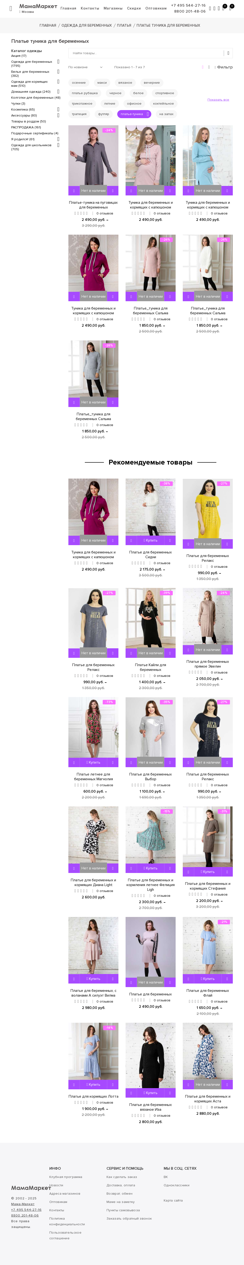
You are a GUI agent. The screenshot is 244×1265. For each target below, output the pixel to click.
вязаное (125, 83)
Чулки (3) (18, 104)
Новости (56, 1185)
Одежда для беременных (86, 25)
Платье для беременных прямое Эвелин (208, 664)
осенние (79, 83)
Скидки (135, 8)
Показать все (218, 100)
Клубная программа (65, 1177)
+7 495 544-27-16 (189, 5)
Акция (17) (18, 56)
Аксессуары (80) (24, 115)
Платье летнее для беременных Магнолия (93, 776)
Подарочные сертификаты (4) (34, 133)
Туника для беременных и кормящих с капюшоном (150, 205)
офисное (134, 104)
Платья (124, 25)
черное (115, 93)
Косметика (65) (23, 109)
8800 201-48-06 (191, 11)
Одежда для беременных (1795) (31, 64)
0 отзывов (105, 213)
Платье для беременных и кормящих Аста (207, 1099)
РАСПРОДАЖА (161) (26, 127)
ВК (166, 1177)
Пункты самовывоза (123, 1210)
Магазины (113, 8)
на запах (166, 114)
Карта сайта (173, 1200)
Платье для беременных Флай (208, 993)
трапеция (79, 114)
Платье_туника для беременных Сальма (150, 310)
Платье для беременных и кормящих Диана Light (93, 882)
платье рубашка (85, 93)
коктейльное (163, 104)
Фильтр (224, 67)
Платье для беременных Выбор (150, 776)
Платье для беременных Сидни (150, 554)
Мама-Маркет (23, 1204)
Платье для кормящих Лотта (93, 1096)
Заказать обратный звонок (129, 1219)
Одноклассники (176, 1185)
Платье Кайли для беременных (150, 667)
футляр (103, 114)
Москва (26, 12)
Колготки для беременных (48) (36, 98)
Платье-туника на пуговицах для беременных (93, 205)
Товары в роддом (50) (28, 121)
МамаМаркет (39, 5)
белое (138, 93)
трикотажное (82, 104)
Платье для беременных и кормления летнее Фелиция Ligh (151, 885)
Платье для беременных (150, 994)
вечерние (152, 83)
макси (102, 83)
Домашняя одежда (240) (31, 92)
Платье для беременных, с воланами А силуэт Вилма (94, 993)
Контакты (91, 8)
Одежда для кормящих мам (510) (29, 84)
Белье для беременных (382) (30, 74)
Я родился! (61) (23, 139)
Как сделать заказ (122, 1177)
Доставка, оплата (121, 1185)
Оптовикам (157, 8)
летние (109, 104)
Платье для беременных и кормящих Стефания (207, 886)
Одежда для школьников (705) (31, 147)
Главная (69, 8)
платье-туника (135, 114)
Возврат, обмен (119, 1194)
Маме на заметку (121, 1202)
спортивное (164, 93)
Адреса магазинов (64, 1194)
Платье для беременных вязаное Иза (150, 1107)
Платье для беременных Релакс (208, 558)
